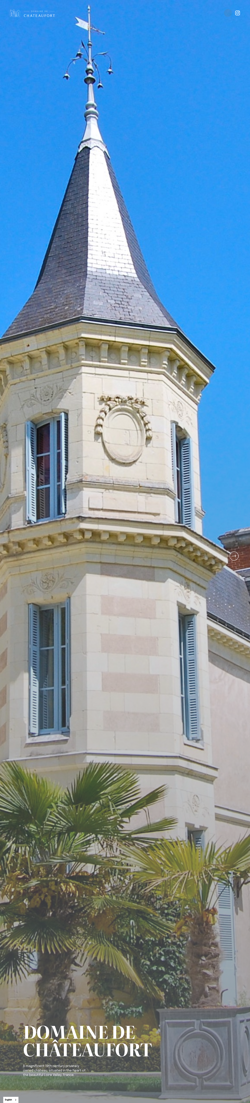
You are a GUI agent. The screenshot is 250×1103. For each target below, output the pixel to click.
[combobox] (10, 1100)
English (8, 1100)
